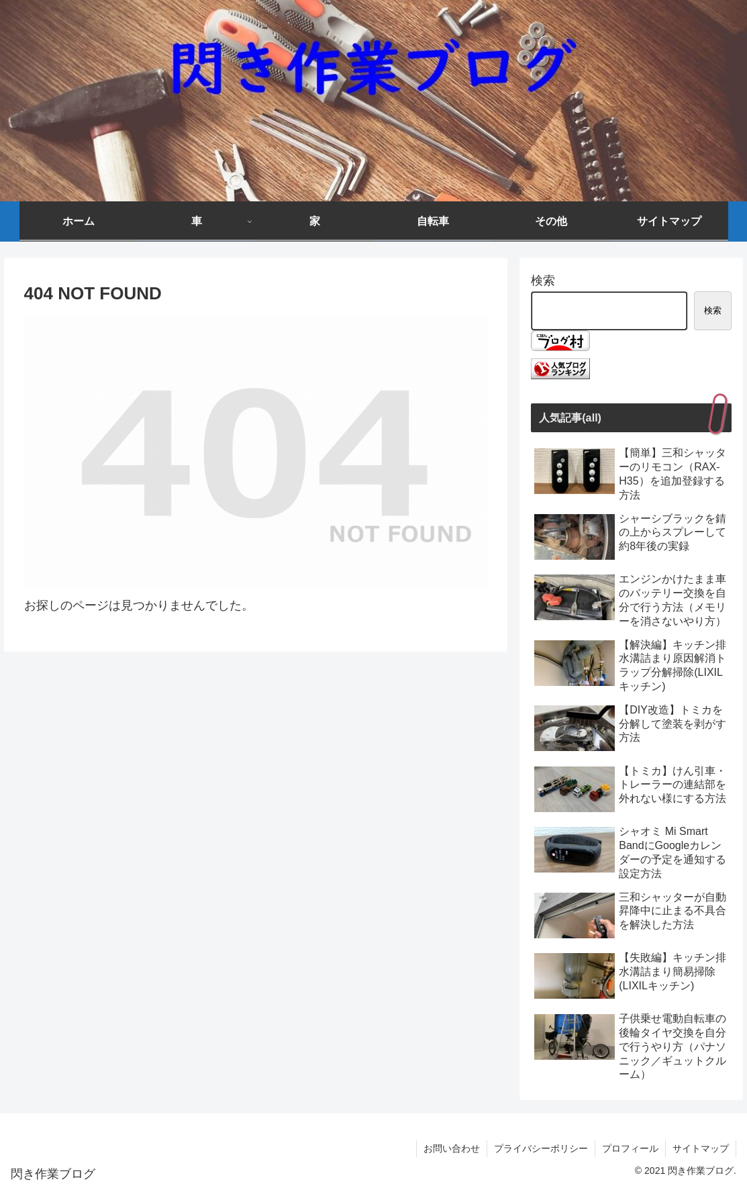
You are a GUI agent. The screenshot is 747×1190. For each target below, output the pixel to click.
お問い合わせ (452, 1148)
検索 (543, 280)
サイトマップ (701, 1148)
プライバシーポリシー (541, 1148)
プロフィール (630, 1148)
